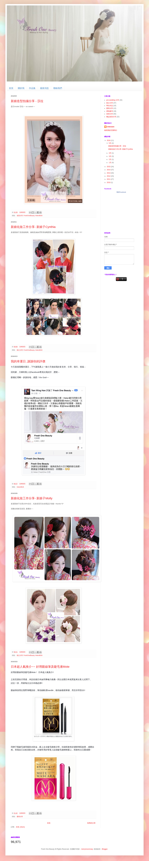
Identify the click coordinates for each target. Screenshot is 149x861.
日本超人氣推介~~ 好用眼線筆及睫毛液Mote (40, 666)
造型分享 (20, 215)
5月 (110, 143)
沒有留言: (22, 212)
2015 (109, 167)
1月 (110, 162)
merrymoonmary (87, 849)
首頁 (11, 88)
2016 (109, 140)
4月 (110, 153)
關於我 (21, 88)
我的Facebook (121, 192)
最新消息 (44, 88)
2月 (110, 159)
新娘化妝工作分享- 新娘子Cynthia (33, 227)
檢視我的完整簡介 (110, 130)
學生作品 (109, 106)
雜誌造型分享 (111, 117)
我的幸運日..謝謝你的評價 (28, 361)
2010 (109, 182)
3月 (110, 156)
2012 (109, 176)
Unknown (110, 127)
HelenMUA (38, 215)
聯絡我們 (57, 88)
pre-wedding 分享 (112, 100)
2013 (109, 173)
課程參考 (109, 111)
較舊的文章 (91, 823)
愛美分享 (20, 816)
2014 (109, 170)
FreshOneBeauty (29, 215)
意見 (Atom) (20, 827)
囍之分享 (20, 350)
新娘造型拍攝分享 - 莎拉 (27, 101)
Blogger (105, 849)
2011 (109, 179)
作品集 (32, 88)
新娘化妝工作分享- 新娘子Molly (31, 498)
